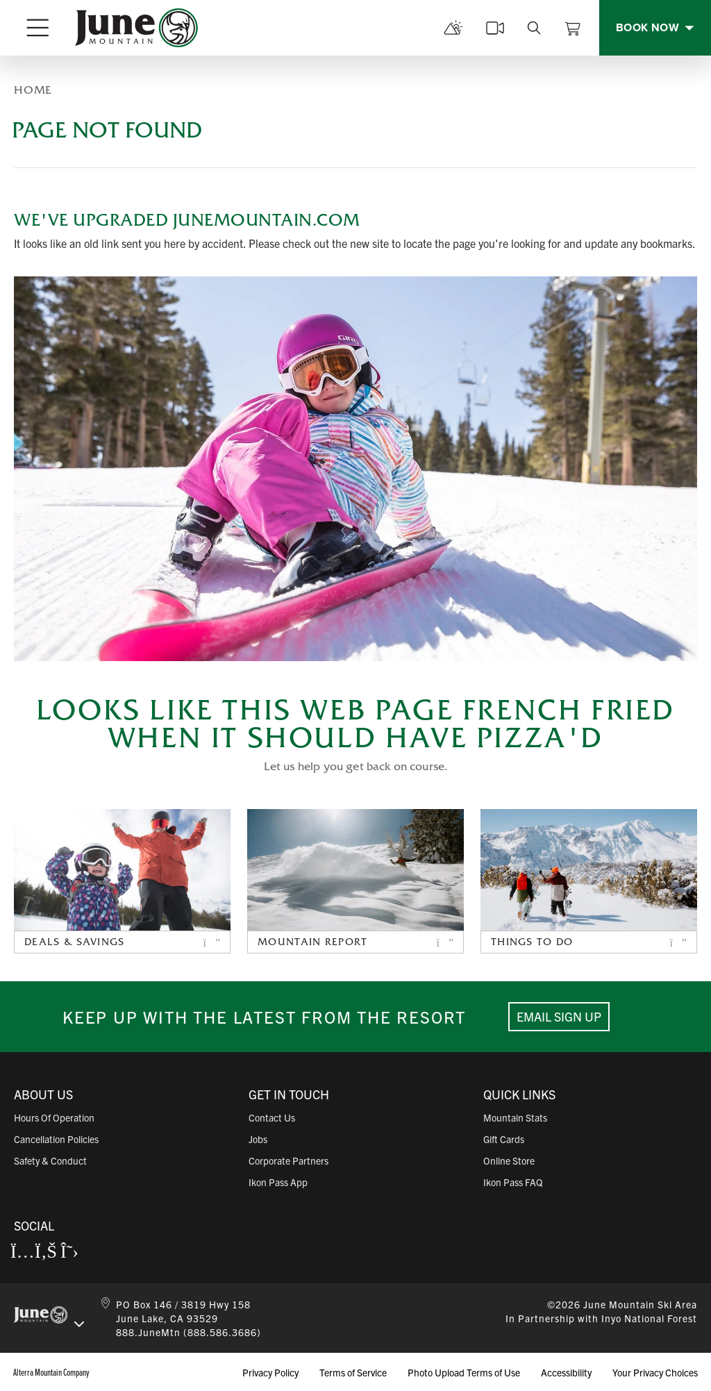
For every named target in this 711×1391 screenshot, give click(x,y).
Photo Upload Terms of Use (464, 1372)
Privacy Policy (270, 1372)
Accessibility (566, 1372)
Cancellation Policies (56, 1139)
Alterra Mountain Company (51, 1372)
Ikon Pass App (278, 1182)
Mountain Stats (515, 1117)
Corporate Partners (288, 1160)
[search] (534, 28)
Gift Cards (503, 1139)
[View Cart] (573, 28)
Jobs (258, 1139)
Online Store (509, 1160)
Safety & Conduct (50, 1160)
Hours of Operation (54, 1117)
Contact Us (272, 1117)
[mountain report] (453, 28)
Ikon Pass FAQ (513, 1182)
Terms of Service (353, 1372)
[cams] (495, 28)
